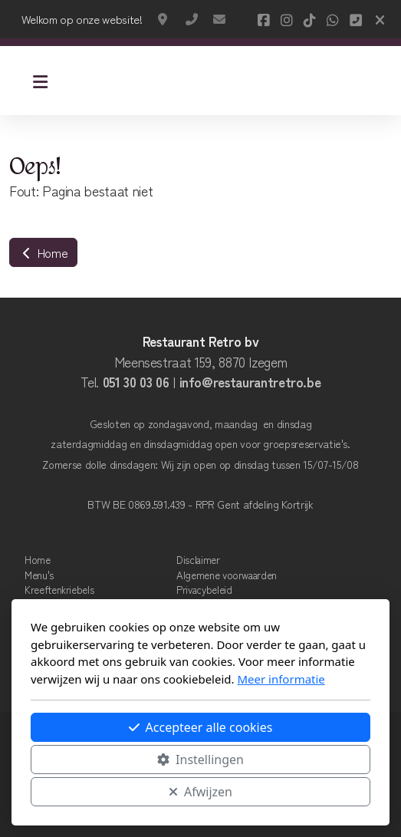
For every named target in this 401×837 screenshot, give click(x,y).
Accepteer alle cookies (201, 727)
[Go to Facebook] (263, 19)
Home (43, 252)
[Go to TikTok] (309, 19)
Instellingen (200, 759)
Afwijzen (200, 791)
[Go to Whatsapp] (332, 19)
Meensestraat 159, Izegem (164, 19)
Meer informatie (280, 679)
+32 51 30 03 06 (192, 19)
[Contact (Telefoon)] (355, 19)
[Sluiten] (379, 19)
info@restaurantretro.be (219, 19)
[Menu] (40, 80)
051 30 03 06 (136, 381)
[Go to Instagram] (286, 19)
